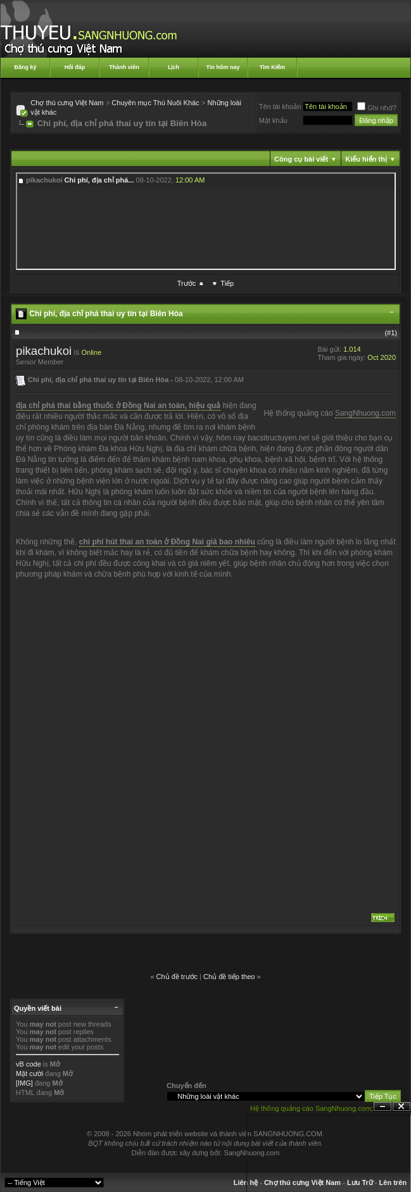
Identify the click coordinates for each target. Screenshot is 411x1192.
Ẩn (382, 1107)
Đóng (401, 1107)
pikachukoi (44, 350)
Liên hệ (246, 1182)
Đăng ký (25, 67)
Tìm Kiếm (273, 67)
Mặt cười (29, 1073)
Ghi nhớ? (376, 108)
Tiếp (227, 283)
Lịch (173, 67)
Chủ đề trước (177, 976)
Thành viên (124, 67)
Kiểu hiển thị (366, 159)
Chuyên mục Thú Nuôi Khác (155, 102)
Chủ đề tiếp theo (229, 976)
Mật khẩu (273, 120)
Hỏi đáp (75, 67)
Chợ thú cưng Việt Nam (66, 102)
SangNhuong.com (365, 413)
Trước (186, 283)
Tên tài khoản (280, 106)
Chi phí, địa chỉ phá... (99, 180)
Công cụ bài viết (301, 159)
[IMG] (24, 1083)
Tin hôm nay (223, 67)
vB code (28, 1064)
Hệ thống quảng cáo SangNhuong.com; (311, 1108)
